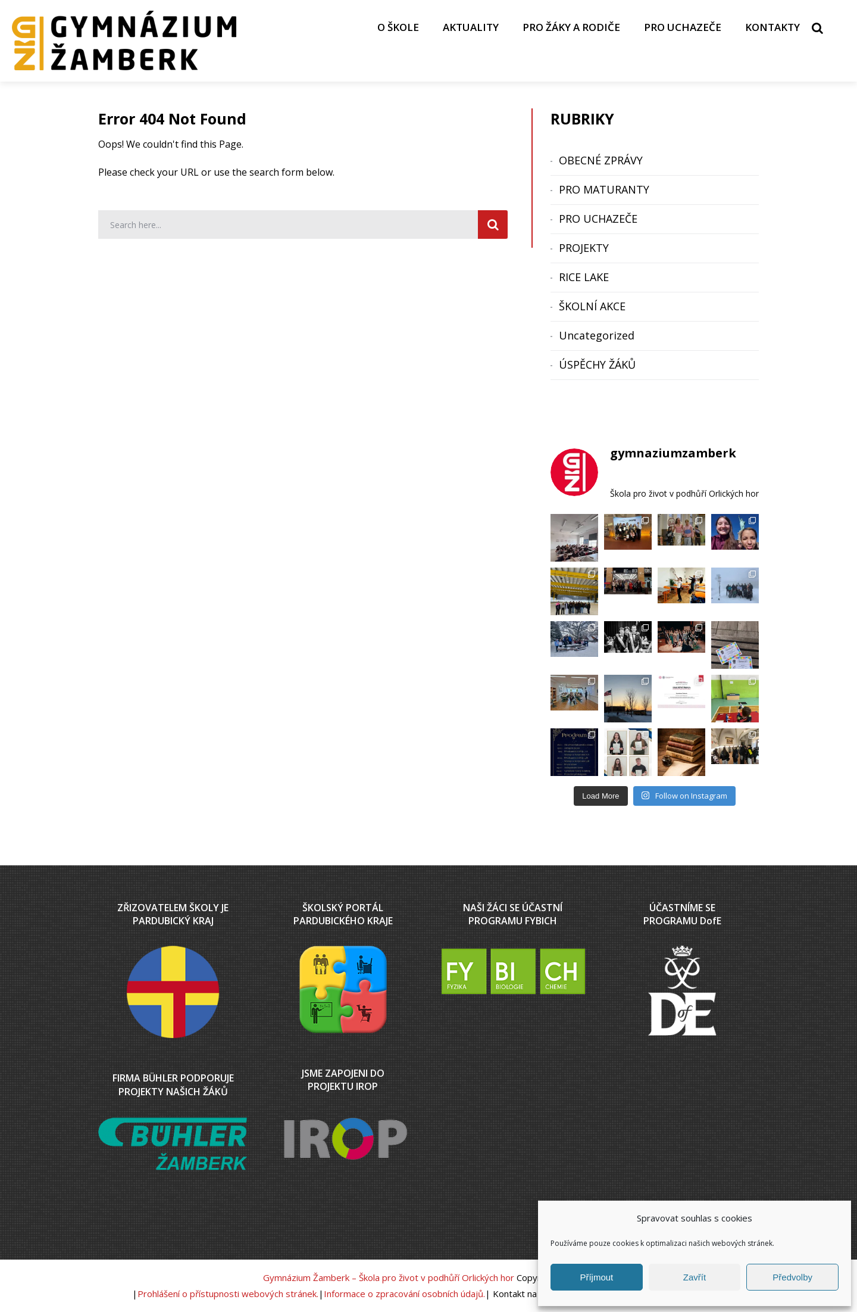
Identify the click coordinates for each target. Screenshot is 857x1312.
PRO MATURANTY (604, 189)
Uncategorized (596, 335)
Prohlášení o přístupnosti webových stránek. (227, 1293)
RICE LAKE (584, 277)
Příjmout (596, 1277)
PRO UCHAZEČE (682, 27)
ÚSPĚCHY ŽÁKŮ (597, 364)
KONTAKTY (772, 27)
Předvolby (792, 1277)
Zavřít (694, 1277)
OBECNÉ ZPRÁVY (601, 160)
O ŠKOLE (398, 27)
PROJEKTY (584, 248)
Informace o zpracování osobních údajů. (404, 1293)
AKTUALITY (471, 27)
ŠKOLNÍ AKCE (592, 306)
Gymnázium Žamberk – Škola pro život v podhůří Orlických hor (388, 1277)
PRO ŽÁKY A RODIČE (571, 27)
